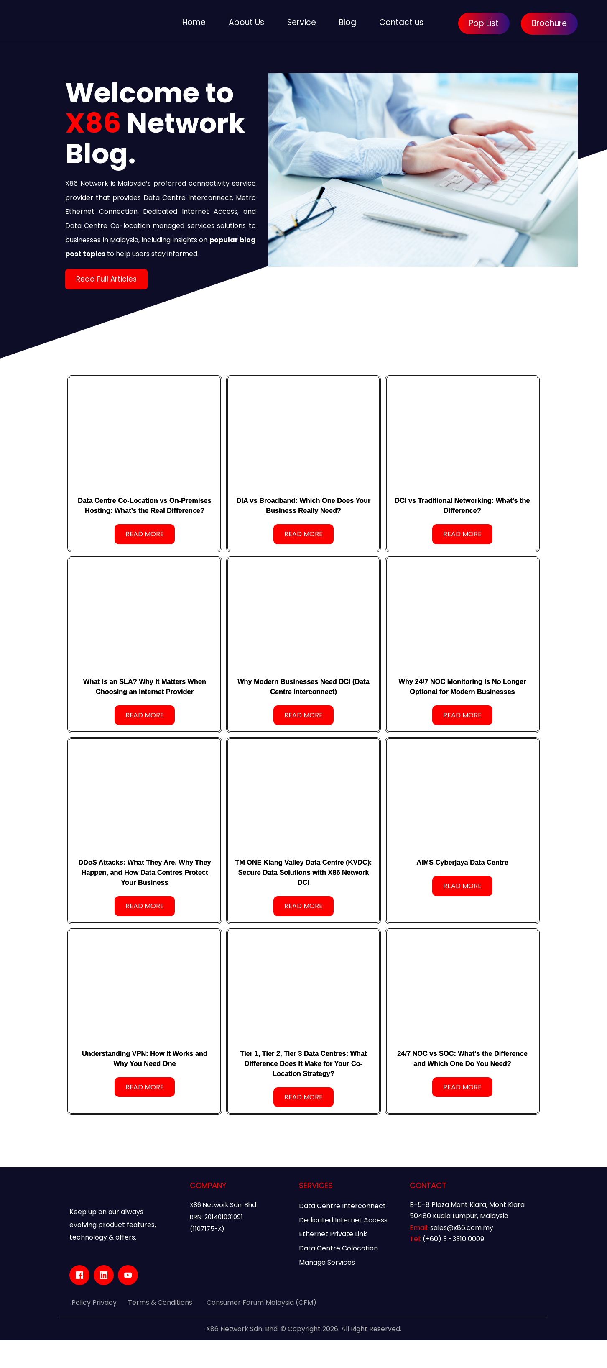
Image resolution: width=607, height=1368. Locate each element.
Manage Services (327, 1290)
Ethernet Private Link (333, 1261)
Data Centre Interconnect (342, 1233)
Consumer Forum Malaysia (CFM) (261, 1330)
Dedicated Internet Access (343, 1248)
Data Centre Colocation (338, 1276)
